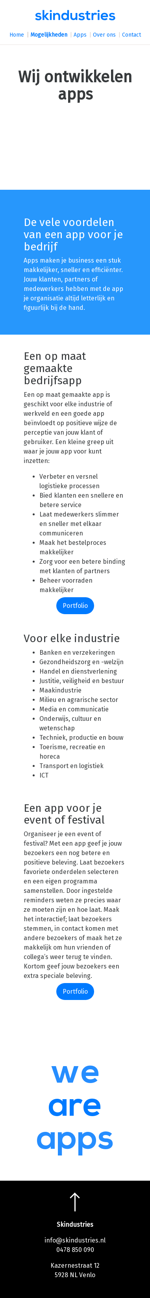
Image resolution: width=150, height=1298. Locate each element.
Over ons (104, 34)
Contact (131, 34)
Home (16, 34)
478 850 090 (77, 1250)
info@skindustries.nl (75, 1240)
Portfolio (75, 605)
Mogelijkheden (48, 34)
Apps (80, 34)
